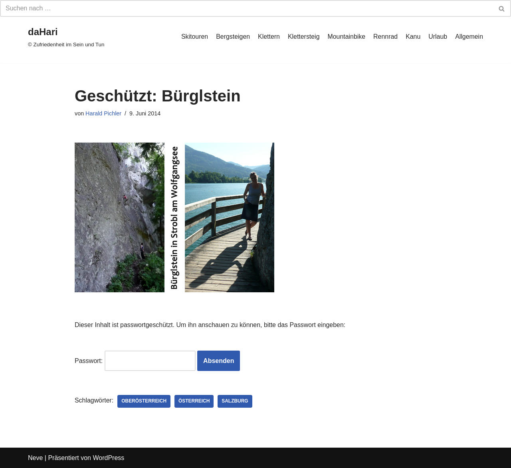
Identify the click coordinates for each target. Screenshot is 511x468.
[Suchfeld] (246, 8)
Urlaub (437, 36)
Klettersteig (303, 36)
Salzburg (235, 401)
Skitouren (193, 36)
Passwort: (135, 360)
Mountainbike (346, 36)
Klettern (268, 36)
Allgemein (469, 36)
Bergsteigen (232, 36)
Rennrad (385, 36)
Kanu (412, 36)
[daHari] (66, 36)
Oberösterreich (144, 401)
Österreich (194, 401)
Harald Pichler (103, 113)
